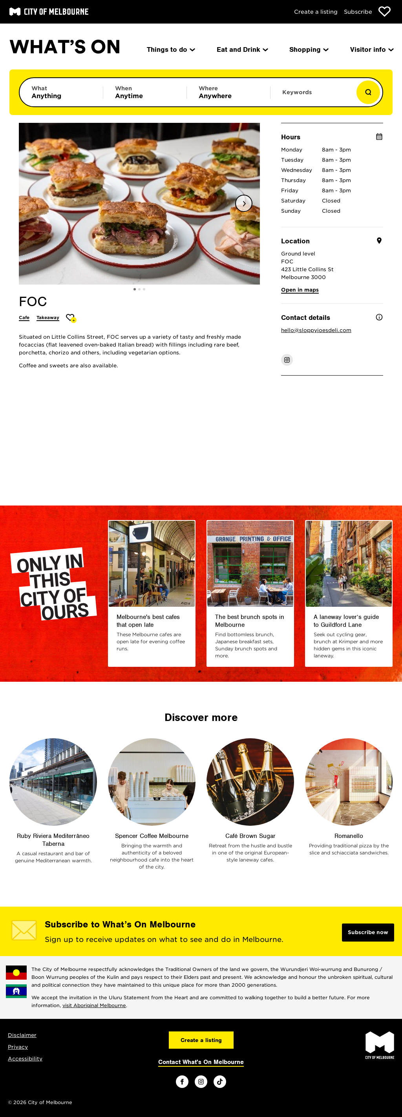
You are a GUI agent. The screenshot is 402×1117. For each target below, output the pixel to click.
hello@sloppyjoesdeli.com (316, 330)
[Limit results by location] (228, 92)
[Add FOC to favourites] (71, 318)
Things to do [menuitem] (170, 49)
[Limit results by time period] (145, 92)
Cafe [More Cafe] (24, 317)
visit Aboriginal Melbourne (94, 1005)
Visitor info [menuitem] (371, 49)
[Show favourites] (384, 11)
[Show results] (368, 92)
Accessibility (25, 1059)
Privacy (18, 1047)
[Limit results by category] (61, 92)
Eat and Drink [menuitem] (242, 49)
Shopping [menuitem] (308, 49)
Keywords (297, 92)
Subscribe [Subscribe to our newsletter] (358, 12)
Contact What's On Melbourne (201, 1062)
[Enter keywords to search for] (312, 96)
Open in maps (300, 290)
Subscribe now (368, 932)
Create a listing (316, 12)
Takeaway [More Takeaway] (48, 317)
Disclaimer (22, 1035)
